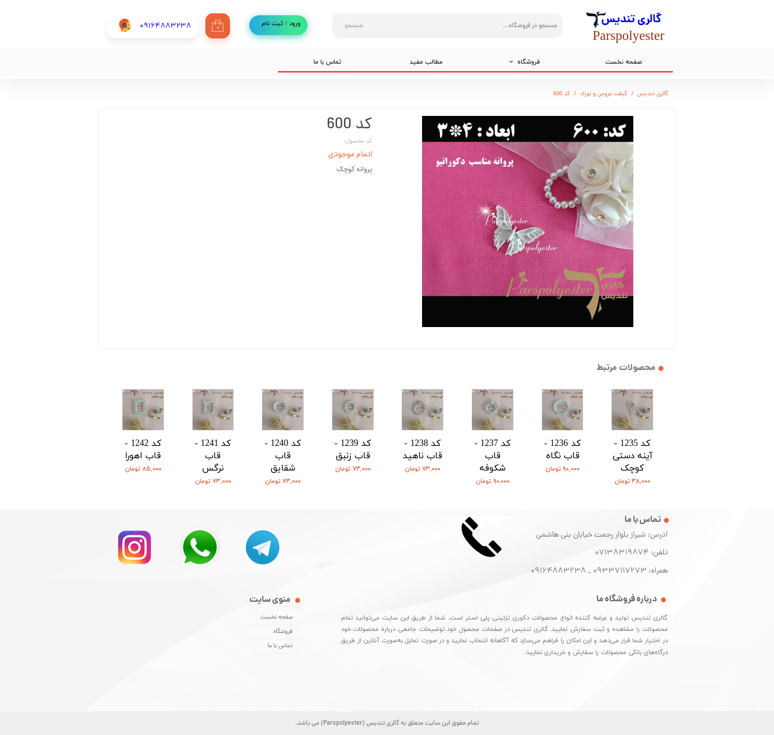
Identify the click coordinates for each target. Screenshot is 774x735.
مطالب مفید (426, 62)
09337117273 (620, 571)
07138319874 (620, 553)
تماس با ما (327, 62)
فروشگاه (528, 62)
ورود (295, 23)
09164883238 (558, 571)
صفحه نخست (623, 62)
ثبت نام (272, 23)
